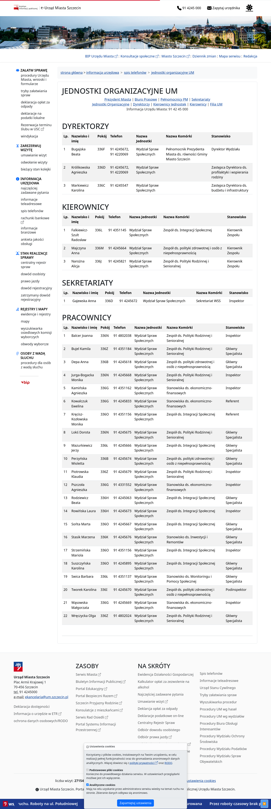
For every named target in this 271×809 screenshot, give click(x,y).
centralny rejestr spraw (33, 264)
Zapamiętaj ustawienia (135, 803)
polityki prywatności (143, 763)
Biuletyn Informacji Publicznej (101, 681)
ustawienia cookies (199, 780)
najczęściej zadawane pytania (35, 190)
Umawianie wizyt (153, 701)
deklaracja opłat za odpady (35, 104)
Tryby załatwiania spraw (218, 695)
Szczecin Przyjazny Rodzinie (99, 703)
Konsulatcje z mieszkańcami (99, 710)
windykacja (29, 136)
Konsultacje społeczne (139, 56)
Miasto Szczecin (175, 56)
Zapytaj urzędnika (224, 8)
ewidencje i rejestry (36, 314)
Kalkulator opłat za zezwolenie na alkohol (163, 684)
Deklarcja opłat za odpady (158, 708)
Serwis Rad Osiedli (92, 717)
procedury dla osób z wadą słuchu (36, 364)
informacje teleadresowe (31, 201)
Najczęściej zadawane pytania (161, 694)
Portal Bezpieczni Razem (96, 696)
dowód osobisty (33, 274)
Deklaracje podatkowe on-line (161, 715)
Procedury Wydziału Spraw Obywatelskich (220, 759)
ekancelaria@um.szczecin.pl (46, 697)
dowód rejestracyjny (36, 288)
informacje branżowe (29, 230)
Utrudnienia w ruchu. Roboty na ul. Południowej (49, 803)
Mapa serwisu (229, 56)
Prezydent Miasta (117, 99)
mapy (25, 321)
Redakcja (250, 56)
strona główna (72, 72)
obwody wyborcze (35, 344)
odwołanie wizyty (34, 162)
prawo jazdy (30, 281)
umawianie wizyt (34, 155)
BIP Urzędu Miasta (101, 56)
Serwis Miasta (88, 674)
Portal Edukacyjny (91, 688)
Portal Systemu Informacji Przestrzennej (96, 727)
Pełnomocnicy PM (174, 99)
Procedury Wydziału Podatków (223, 748)
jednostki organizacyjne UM (172, 72)
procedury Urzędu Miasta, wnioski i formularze (35, 79)
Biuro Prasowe (146, 99)
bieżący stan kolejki (36, 169)
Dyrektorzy (141, 104)
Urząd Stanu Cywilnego (218, 687)
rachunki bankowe (35, 220)
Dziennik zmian (204, 56)
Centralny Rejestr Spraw (156, 722)
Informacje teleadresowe (219, 680)
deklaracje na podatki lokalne (33, 115)
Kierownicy (198, 104)
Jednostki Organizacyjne (110, 104)
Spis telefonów (211, 673)
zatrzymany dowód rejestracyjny (35, 297)
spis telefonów (32, 211)
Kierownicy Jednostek (169, 104)
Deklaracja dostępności (32, 706)
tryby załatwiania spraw (34, 93)
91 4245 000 (190, 8)
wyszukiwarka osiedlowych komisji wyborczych (36, 332)
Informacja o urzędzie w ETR (37, 713)
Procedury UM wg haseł (218, 709)
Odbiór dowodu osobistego (159, 730)
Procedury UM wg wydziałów (222, 716)
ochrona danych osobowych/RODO (41, 721)
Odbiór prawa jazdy (155, 737)
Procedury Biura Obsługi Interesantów (219, 726)
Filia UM (216, 104)
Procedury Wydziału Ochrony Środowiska (222, 739)
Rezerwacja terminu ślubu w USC (36, 127)
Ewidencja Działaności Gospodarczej (166, 674)
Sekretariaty (201, 99)
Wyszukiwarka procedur (218, 702)
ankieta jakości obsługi (32, 241)
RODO (168, 763)
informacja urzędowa (102, 72)
